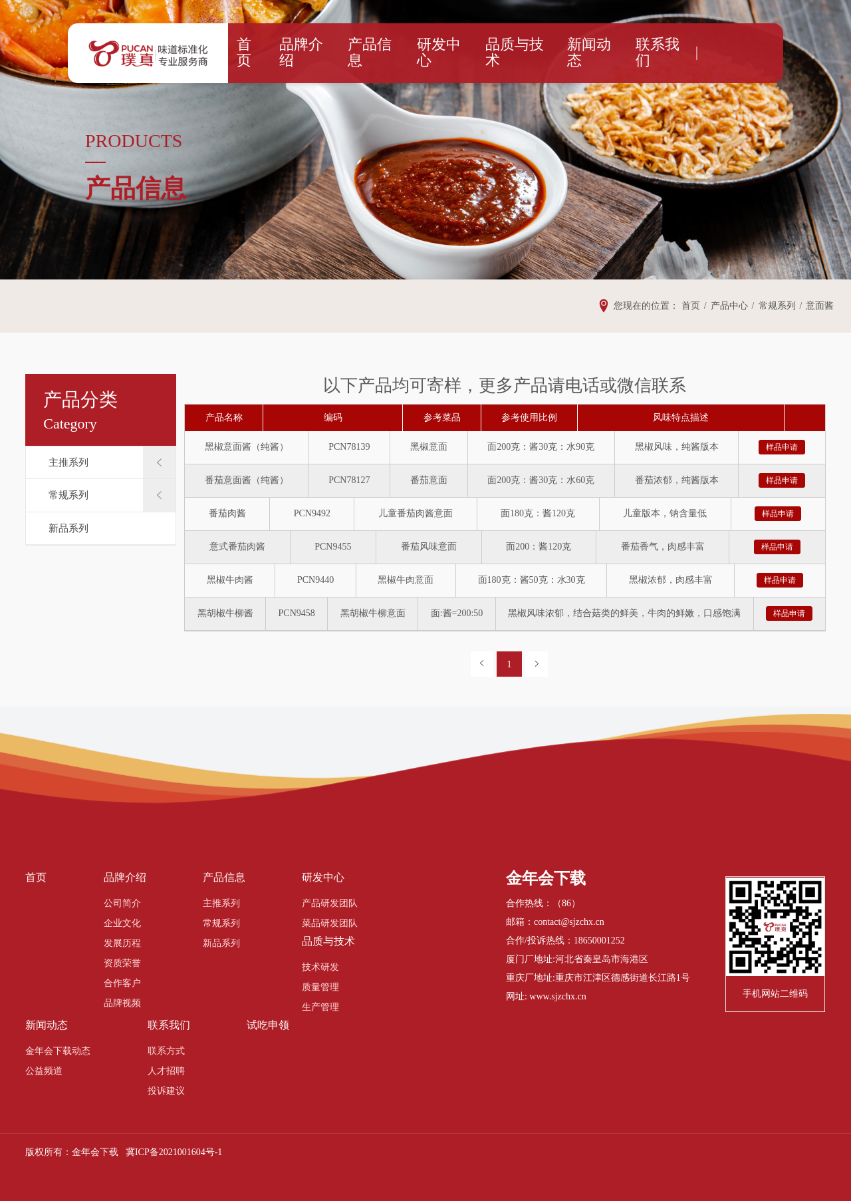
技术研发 (320, 967)
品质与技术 (510, 53)
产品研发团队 (330, 903)
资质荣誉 (122, 963)
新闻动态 (575, 53)
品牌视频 (122, 1003)
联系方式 (166, 1051)
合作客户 (122, 983)
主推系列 (68, 462)
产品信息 (386, 53)
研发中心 (446, 53)
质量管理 (320, 987)
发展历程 (122, 943)
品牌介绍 (327, 53)
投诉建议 (166, 1091)
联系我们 (635, 53)
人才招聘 (166, 1071)
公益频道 (43, 1071)
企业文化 (122, 923)
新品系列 (68, 528)
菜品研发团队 (330, 923)
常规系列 (68, 495)
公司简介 (122, 903)
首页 (278, 53)
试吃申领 (268, 1025)
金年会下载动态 (57, 1051)
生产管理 (320, 1007)
